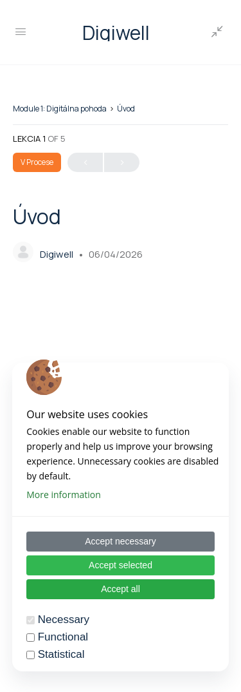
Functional (63, 637)
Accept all (120, 589)
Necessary (63, 619)
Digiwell (116, 32)
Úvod (126, 108)
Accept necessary (120, 541)
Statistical (61, 654)
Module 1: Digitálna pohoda (60, 108)
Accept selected (120, 565)
